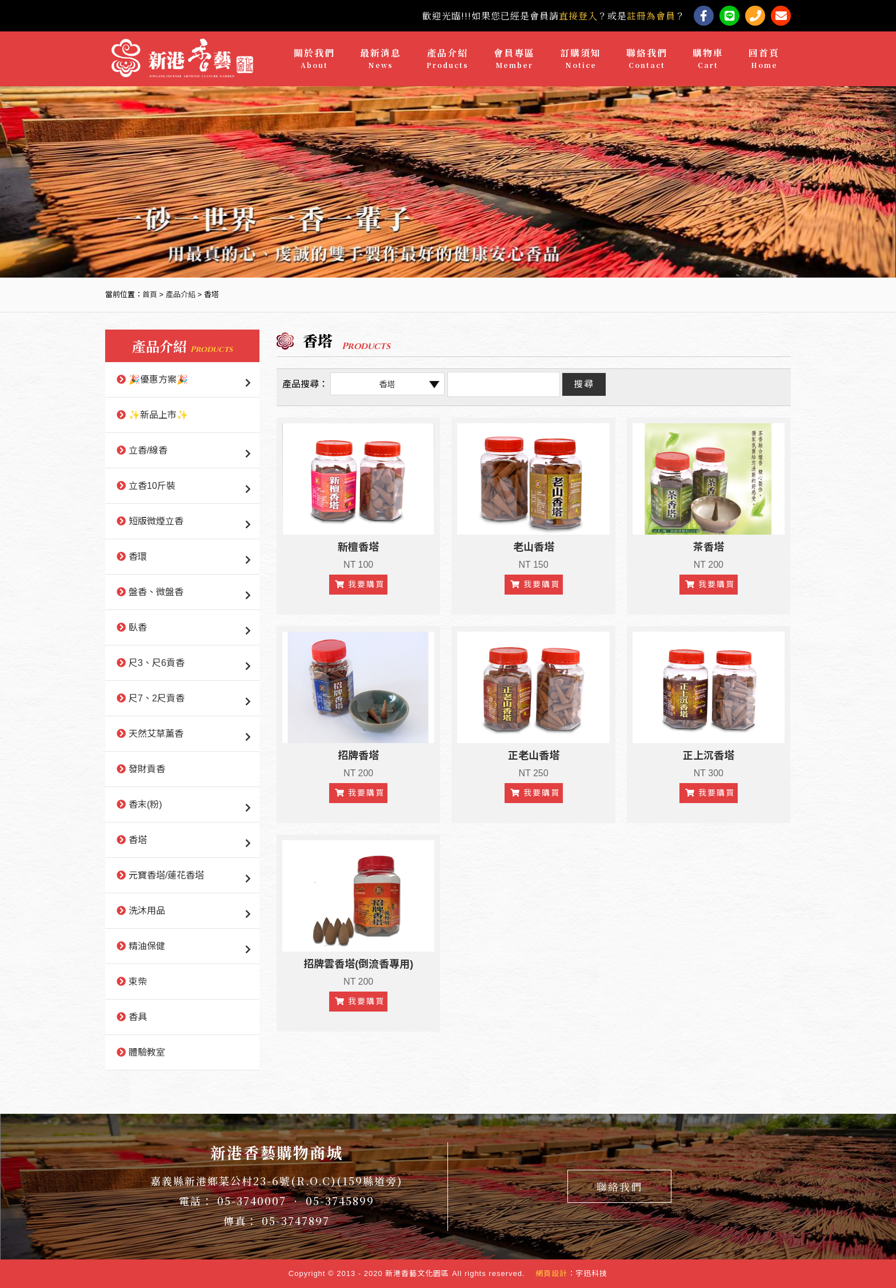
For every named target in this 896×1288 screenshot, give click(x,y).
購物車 (708, 58)
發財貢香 (147, 769)
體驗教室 (147, 1052)
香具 (138, 1017)
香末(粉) (145, 804)
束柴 (138, 981)
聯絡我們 (646, 58)
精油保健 (147, 946)
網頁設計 (551, 1273)
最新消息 (380, 58)
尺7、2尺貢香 (157, 698)
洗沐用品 (147, 911)
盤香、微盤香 (156, 592)
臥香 (138, 627)
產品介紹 (447, 58)
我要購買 (360, 584)
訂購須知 (580, 58)
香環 (138, 556)
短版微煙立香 (156, 521)
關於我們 (314, 58)
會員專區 (514, 58)
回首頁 (764, 58)
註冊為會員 (651, 15)
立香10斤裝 (152, 486)
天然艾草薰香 (156, 734)
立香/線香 (148, 450)
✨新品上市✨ (158, 415)
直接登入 (578, 15)
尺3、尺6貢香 (157, 663)
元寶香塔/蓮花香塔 (166, 875)
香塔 (138, 840)
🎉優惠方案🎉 (158, 379)
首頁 (149, 294)
